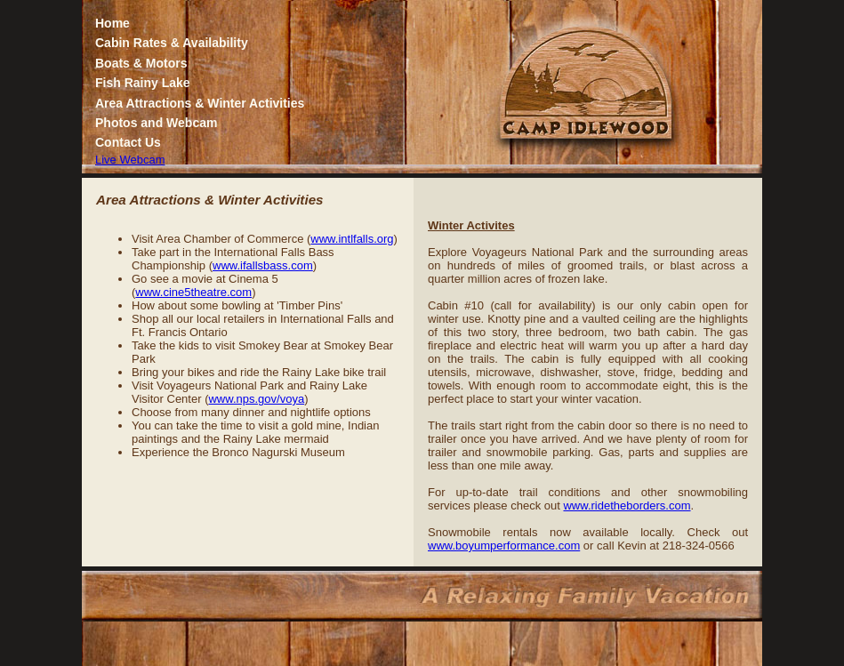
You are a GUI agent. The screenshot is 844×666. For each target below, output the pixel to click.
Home (112, 23)
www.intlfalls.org (351, 238)
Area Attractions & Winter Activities (199, 103)
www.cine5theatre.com (193, 292)
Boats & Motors (141, 63)
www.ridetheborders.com (626, 505)
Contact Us (128, 142)
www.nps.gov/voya (256, 398)
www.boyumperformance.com (504, 545)
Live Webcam (130, 159)
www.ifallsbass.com (263, 265)
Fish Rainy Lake (142, 83)
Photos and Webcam (156, 123)
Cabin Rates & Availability (171, 43)
